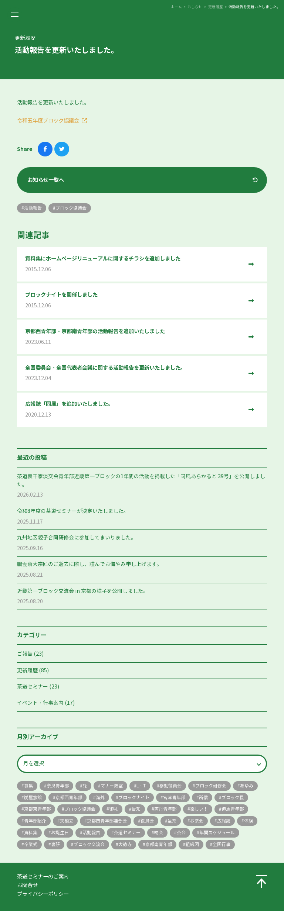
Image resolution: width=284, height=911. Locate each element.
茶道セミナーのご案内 (43, 876)
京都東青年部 (37, 809)
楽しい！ (199, 809)
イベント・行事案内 (40, 703)
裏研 (55, 844)
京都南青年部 (158, 844)
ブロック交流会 (89, 844)
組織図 (192, 844)
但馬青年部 (233, 809)
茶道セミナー (32, 687)
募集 (28, 786)
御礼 (113, 809)
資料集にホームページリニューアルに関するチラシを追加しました (134, 264)
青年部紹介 (35, 821)
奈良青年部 (58, 786)
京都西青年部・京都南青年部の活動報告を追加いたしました (134, 337)
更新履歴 (27, 670)
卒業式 (30, 844)
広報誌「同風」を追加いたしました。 (134, 410)
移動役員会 (170, 786)
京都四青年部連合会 (107, 821)
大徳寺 (125, 844)
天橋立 (66, 821)
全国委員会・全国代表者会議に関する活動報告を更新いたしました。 (134, 374)
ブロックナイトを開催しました (134, 300)
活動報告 (91, 832)
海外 (100, 797)
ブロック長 (233, 797)
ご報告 (25, 654)
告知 (136, 809)
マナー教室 (112, 786)
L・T (141, 786)
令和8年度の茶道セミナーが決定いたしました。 (73, 511)
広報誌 (223, 821)
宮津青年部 (174, 797)
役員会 (147, 821)
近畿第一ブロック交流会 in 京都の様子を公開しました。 (82, 591)
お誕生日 (60, 832)
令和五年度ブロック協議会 (48, 120)
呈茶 (172, 821)
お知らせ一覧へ (46, 180)
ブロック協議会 (79, 809)
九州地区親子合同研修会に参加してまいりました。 (76, 538)
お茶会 (196, 821)
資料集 (30, 832)
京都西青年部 (68, 797)
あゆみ (246, 786)
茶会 (181, 832)
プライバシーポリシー (43, 894)
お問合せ (27, 885)
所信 (203, 797)
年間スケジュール (217, 832)
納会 (158, 832)
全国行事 (221, 844)
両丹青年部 (165, 809)
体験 (248, 821)
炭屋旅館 (33, 797)
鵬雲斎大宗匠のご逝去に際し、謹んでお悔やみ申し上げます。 (89, 564)
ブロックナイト (133, 797)
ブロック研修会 (210, 786)
